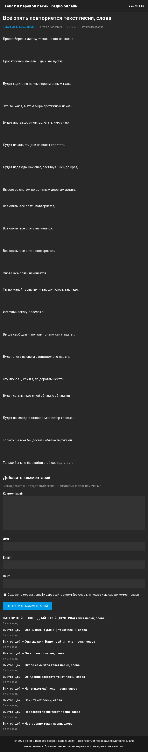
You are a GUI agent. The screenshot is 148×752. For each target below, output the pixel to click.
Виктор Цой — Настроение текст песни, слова (37, 723)
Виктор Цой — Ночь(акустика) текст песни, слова (40, 688)
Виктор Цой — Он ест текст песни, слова (33, 653)
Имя (7, 538)
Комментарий (13, 493)
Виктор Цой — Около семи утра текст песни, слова (41, 665)
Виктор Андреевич (50, 26)
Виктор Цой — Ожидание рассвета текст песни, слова (44, 677)
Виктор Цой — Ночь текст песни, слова (32, 700)
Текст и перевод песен (19, 26)
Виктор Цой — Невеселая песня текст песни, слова (41, 712)
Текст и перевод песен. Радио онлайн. (41, 6)
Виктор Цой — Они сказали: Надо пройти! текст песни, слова (49, 641)
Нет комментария (92, 26)
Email (8, 557)
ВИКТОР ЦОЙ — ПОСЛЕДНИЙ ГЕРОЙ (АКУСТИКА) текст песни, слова (54, 618)
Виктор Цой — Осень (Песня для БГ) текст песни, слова (45, 630)
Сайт (6, 576)
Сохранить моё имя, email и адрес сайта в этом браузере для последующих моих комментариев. (74, 594)
